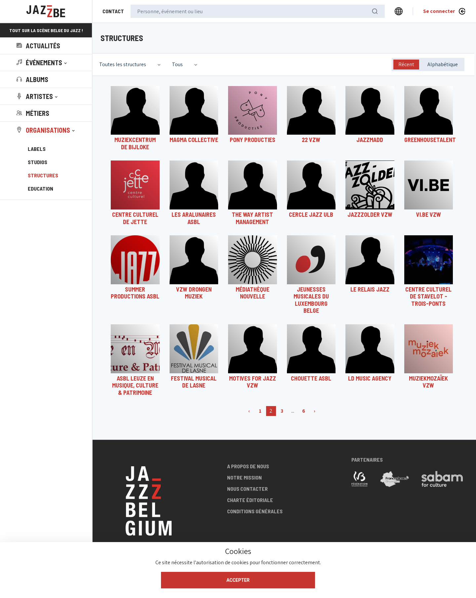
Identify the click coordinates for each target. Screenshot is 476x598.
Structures (43, 175)
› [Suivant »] (314, 410)
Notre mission (244, 477)
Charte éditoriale (250, 500)
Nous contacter (247, 488)
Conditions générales (255, 511)
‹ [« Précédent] (249, 410)
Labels (37, 149)
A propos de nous (248, 466)
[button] (42, 62)
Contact (113, 11)
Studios (37, 162)
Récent (406, 64)
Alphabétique (442, 64)
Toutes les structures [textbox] (122, 64)
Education (40, 188)
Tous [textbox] (177, 64)
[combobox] (130, 64)
